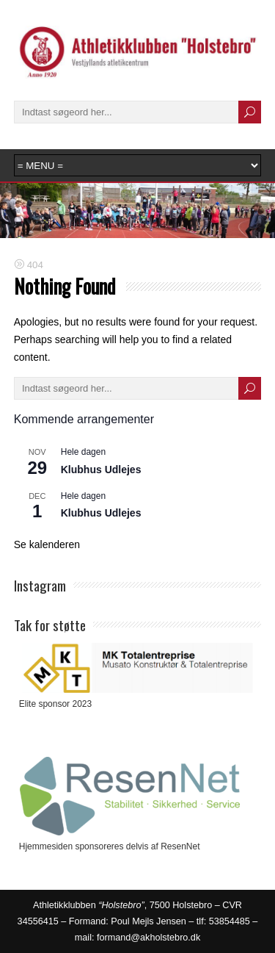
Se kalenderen (47, 544)
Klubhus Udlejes (101, 469)
